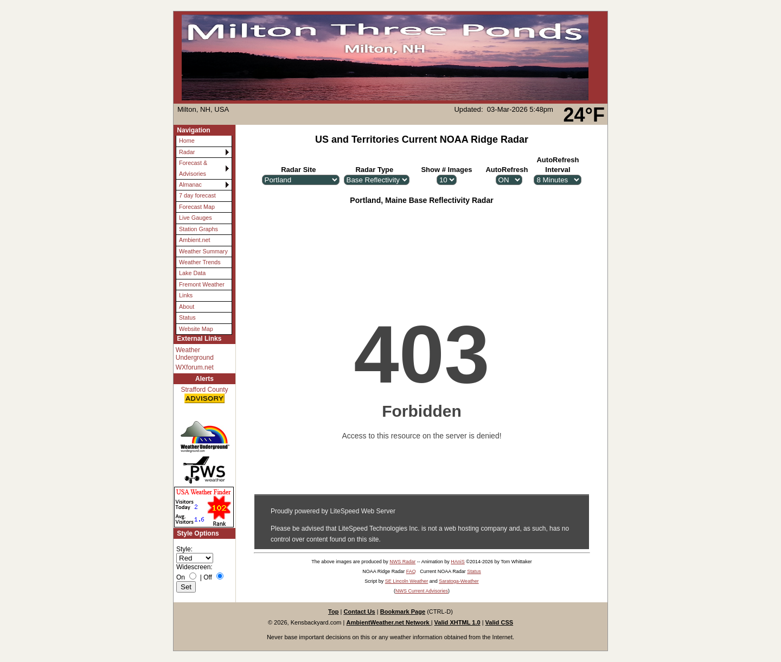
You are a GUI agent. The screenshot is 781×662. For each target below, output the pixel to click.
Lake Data (192, 273)
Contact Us (359, 611)
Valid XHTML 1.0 (457, 622)
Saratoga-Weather (458, 581)
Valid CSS (499, 622)
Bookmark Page (402, 611)
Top (333, 611)
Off (207, 577)
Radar (187, 152)
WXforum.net (195, 367)
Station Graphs (198, 229)
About (186, 306)
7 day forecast (197, 195)
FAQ (411, 571)
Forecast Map (197, 206)
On (180, 577)
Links (186, 295)
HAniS (458, 561)
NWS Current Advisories (421, 591)
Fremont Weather (202, 284)
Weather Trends (200, 262)
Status (187, 317)
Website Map (196, 329)
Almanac (190, 184)
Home (187, 140)
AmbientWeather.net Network (389, 622)
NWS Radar (402, 561)
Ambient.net (194, 240)
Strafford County (204, 395)
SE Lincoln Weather (406, 581)
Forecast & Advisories (193, 168)
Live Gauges (195, 217)
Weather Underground (195, 353)
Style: (184, 549)
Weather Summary (203, 251)
